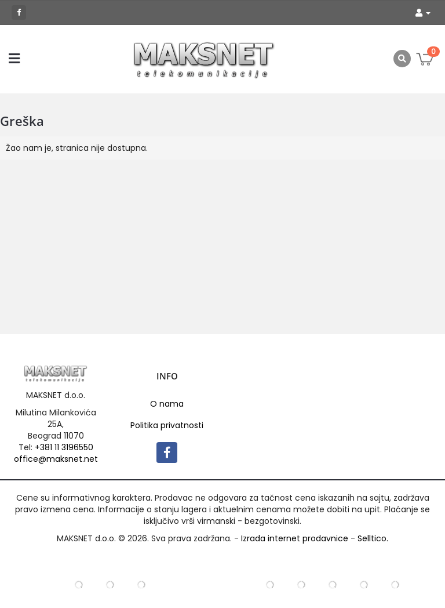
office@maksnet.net (56, 459)
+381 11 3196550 (64, 447)
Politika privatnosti (166, 425)
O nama (167, 404)
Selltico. (373, 538)
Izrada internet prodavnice (294, 538)
